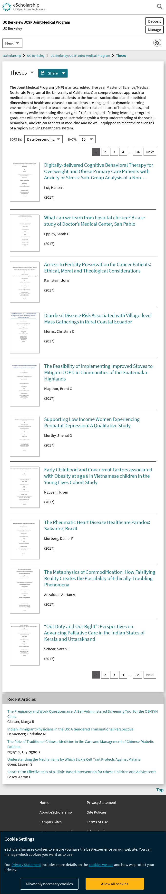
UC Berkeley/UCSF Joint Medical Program (80, 55)
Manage (153, 29)
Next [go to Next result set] (150, 151)
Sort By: (16, 139)
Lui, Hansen (53, 187)
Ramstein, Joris (56, 280)
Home (44, 802)
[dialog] (83, 862)
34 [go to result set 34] (138, 151)
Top (160, 790)
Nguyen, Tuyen (56, 492)
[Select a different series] (32, 73)
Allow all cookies (114, 883)
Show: (72, 139)
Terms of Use (97, 821)
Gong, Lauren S (19, 764)
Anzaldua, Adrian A (59, 594)
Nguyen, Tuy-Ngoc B (23, 751)
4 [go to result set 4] (123, 151)
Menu (9, 43)
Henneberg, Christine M (26, 733)
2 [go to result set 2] (105, 151)
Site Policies (97, 812)
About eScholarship (55, 812)
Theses (121, 55)
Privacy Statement (101, 802)
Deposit (154, 21)
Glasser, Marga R (20, 721)
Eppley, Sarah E (56, 233)
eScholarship (11, 55)
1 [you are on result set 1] (96, 151)
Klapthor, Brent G (58, 388)
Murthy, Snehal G (58, 435)
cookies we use (101, 864)
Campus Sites (50, 821)
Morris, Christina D (59, 331)
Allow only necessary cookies (49, 883)
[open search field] (160, 6)
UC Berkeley (12, 28)
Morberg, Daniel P (58, 538)
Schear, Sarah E (56, 648)
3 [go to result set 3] (114, 151)
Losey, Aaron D (19, 776)
